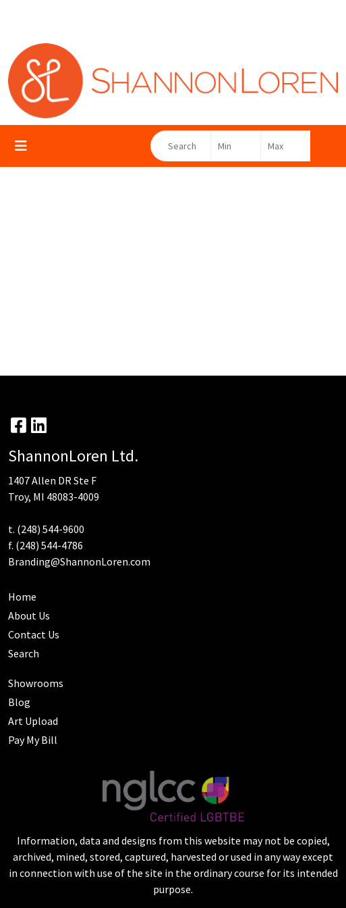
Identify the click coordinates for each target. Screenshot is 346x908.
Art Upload (33, 721)
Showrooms (35, 683)
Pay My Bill (32, 740)
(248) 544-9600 (50, 529)
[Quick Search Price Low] (235, 145)
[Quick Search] (180, 145)
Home (22, 596)
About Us (29, 615)
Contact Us (33, 634)
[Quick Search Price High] (285, 145)
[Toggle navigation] (21, 145)
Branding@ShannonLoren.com (79, 561)
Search (23, 653)
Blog (19, 702)
